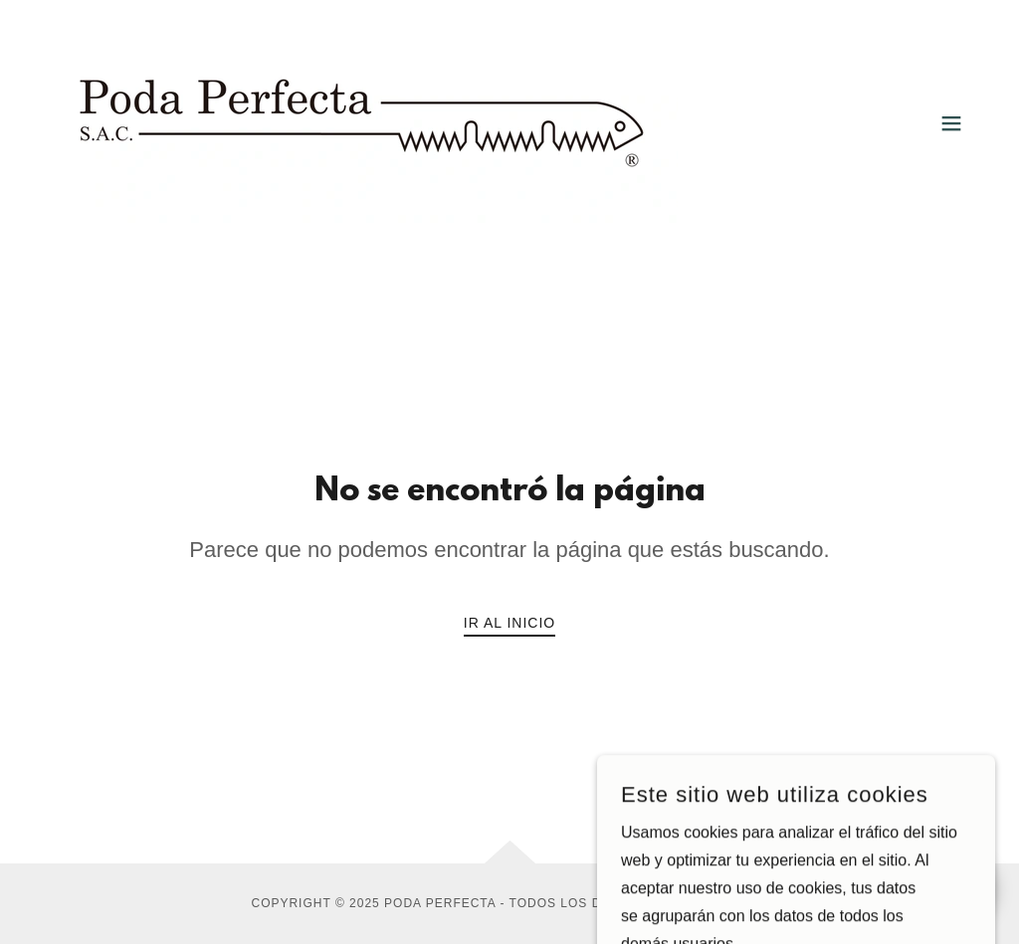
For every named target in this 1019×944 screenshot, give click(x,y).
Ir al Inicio (509, 623)
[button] (951, 123)
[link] (363, 121)
